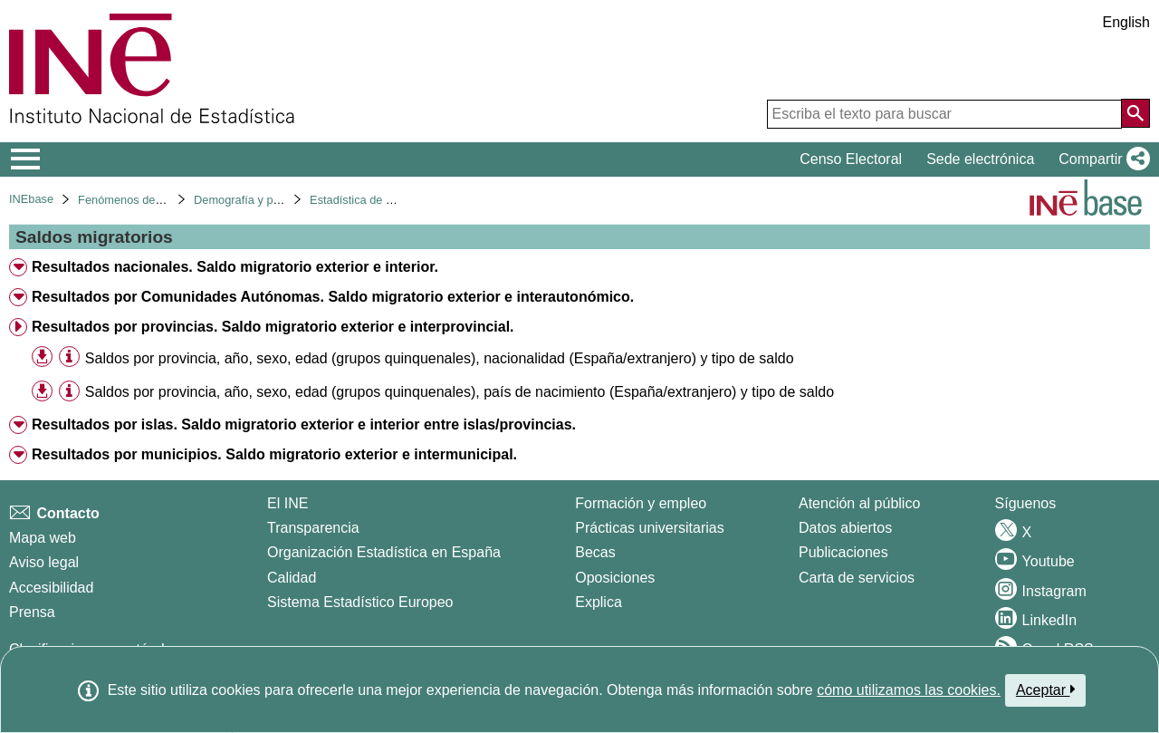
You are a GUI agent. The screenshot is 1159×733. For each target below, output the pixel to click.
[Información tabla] (69, 357)
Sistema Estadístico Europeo (360, 602)
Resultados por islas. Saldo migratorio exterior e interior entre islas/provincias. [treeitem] (304, 424)
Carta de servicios (857, 577)
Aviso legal (44, 562)
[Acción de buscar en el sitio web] (1135, 113)
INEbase (31, 199)
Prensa (32, 612)
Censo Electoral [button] (851, 159)
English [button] (1126, 22)
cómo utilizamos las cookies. (909, 690)
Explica (598, 602)
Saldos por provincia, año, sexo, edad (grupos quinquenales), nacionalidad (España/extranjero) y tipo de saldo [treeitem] (439, 358)
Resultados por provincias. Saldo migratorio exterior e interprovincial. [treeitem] (273, 326)
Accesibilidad (51, 587)
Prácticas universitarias (649, 527)
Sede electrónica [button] (980, 159)
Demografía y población (255, 200)
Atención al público (859, 503)
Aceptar (1045, 689)
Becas (595, 552)
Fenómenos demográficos (145, 200)
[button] (1100, 159)
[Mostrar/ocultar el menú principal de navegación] (26, 159)
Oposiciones (615, 577)
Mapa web (42, 537)
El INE (287, 503)
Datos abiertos (845, 527)
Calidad (291, 577)
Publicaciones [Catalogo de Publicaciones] (843, 552)
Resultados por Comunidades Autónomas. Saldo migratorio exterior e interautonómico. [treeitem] (333, 296)
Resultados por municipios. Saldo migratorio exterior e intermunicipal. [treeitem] (274, 454)
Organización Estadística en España (384, 552)
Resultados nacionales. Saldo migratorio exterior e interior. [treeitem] (235, 267)
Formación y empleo (640, 503)
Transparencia (313, 527)
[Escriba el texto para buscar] (944, 114)
